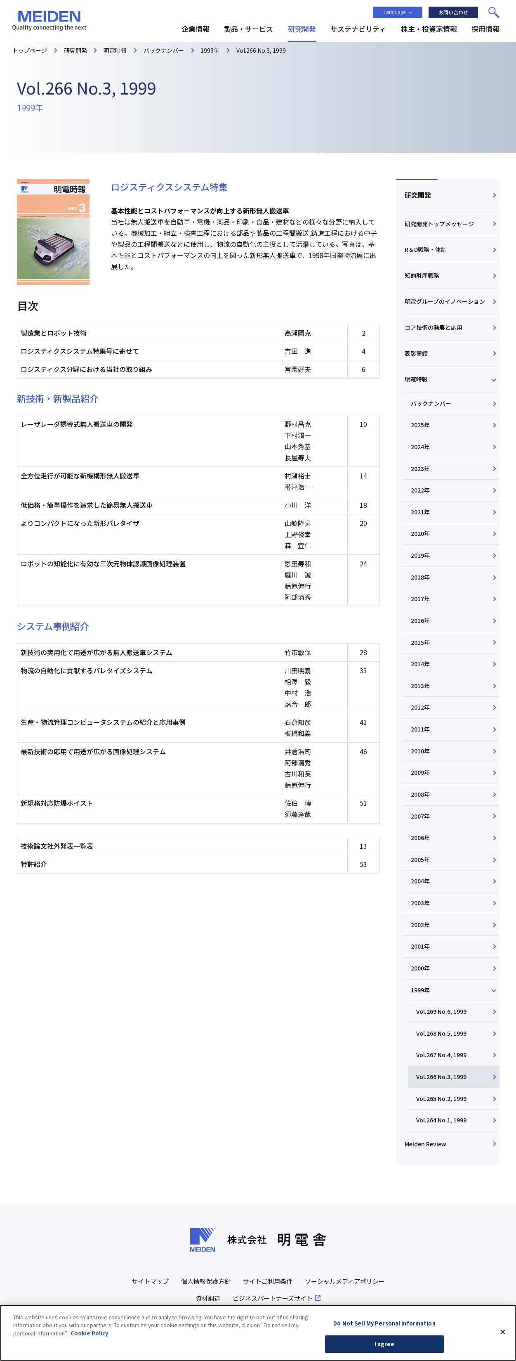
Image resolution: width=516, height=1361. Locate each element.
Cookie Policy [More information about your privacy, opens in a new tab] (89, 1336)
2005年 (420, 859)
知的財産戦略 (422, 275)
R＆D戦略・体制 (426, 249)
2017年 (420, 598)
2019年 (420, 555)
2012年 (420, 707)
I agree (385, 1347)
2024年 (420, 447)
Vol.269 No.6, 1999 (441, 1011)
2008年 (420, 794)
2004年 (420, 881)
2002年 (420, 925)
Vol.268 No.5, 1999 (441, 1033)
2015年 (420, 642)
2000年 (420, 968)
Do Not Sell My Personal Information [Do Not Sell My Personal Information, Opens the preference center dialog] (384, 1326)
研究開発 (418, 195)
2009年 (420, 772)
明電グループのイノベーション (445, 301)
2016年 (420, 620)
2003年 (420, 903)
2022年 (420, 490)
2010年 (420, 751)
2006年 (420, 837)
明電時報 (416, 379)
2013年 (420, 686)
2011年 (420, 729)
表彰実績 (416, 353)
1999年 (420, 990)
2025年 (420, 425)
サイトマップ (150, 1281)
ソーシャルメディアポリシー (345, 1281)
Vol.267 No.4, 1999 (441, 1055)
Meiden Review (425, 1144)
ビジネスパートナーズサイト (273, 1298)
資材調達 (208, 1298)
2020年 (420, 533)
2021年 (420, 512)
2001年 (420, 946)
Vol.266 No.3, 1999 (441, 1076)
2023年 (420, 468)
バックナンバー (431, 403)
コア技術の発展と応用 (433, 327)
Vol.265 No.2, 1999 (441, 1098)
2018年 (420, 577)
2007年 (420, 816)
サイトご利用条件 (267, 1281)
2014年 (420, 664)
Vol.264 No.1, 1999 (441, 1120)
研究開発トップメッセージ (439, 224)
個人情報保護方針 (206, 1281)
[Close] (503, 1335)
